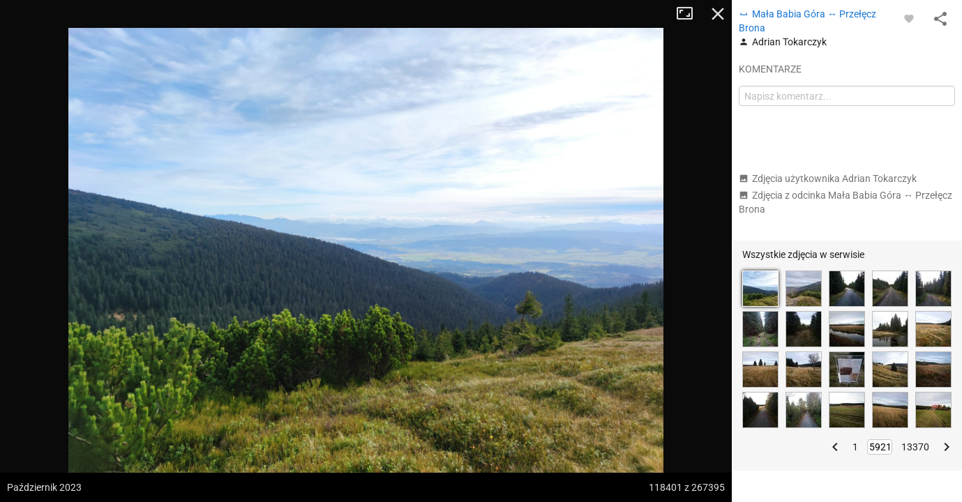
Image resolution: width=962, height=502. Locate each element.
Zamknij (718, 14)
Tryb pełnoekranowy (690, 14)
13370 (915, 446)
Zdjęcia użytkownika (828, 178)
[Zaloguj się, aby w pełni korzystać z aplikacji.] (909, 18)
